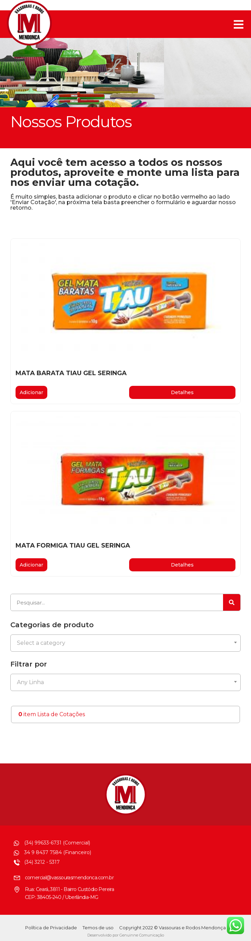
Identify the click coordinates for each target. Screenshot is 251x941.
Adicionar (31, 392)
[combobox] (125, 643)
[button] (182, 392)
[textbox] (125, 643)
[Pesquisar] (231, 602)
